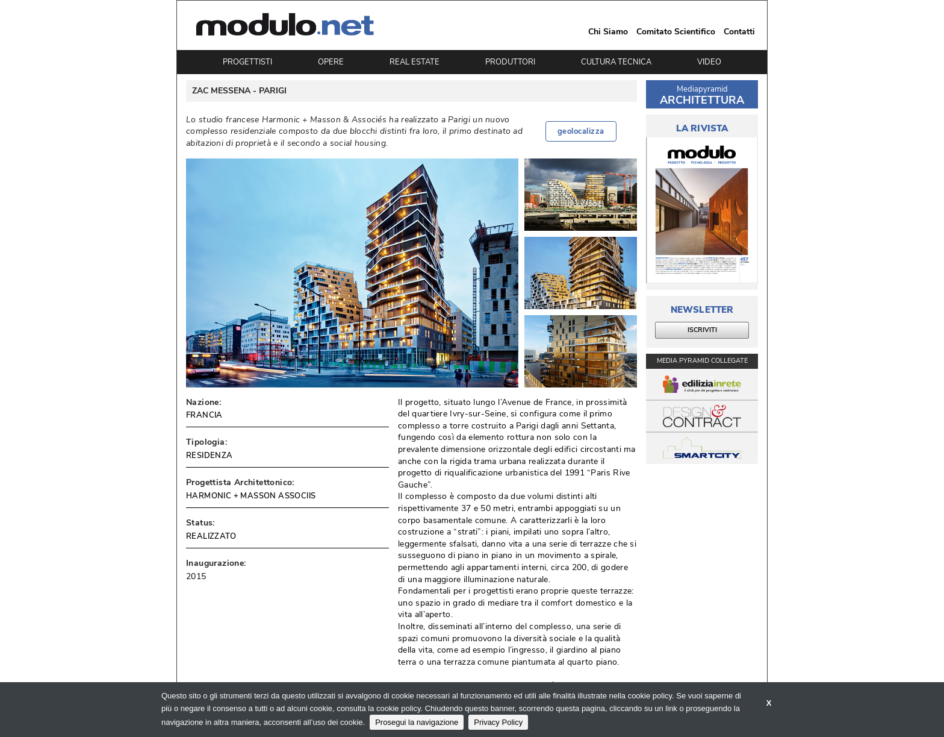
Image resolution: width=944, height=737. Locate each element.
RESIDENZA (209, 455)
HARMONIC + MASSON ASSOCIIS (250, 496)
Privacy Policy (498, 722)
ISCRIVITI (702, 329)
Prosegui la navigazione (416, 722)
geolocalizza (580, 131)
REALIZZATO (211, 536)
